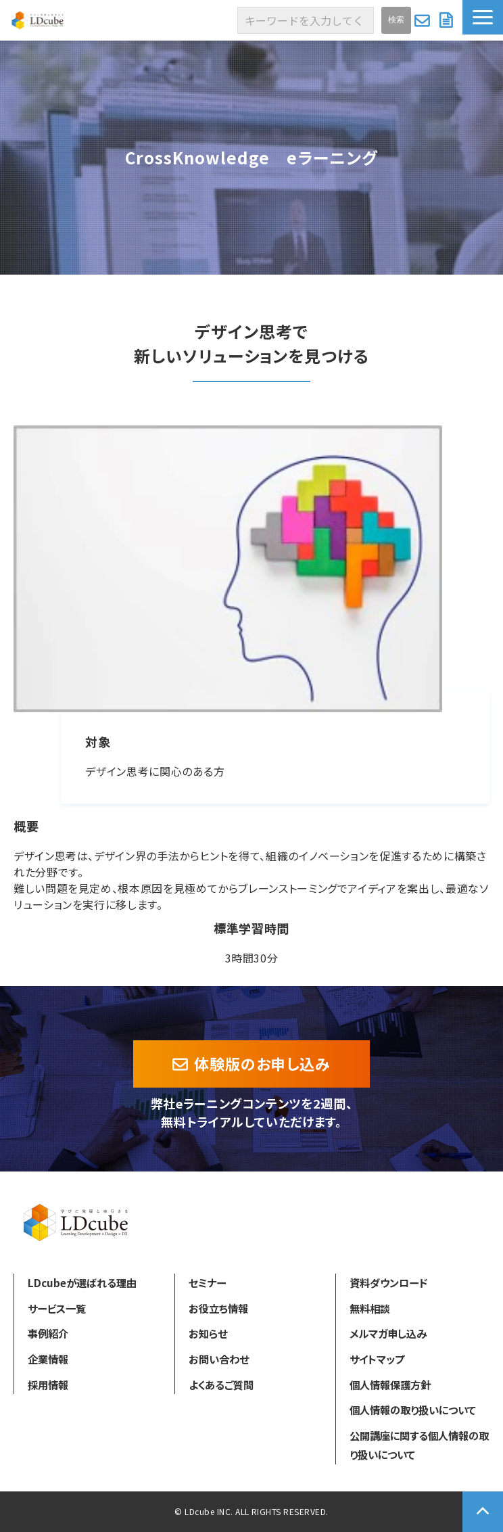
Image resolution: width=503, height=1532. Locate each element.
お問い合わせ (423, 20)
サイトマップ (377, 1358)
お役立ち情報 (218, 1308)
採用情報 (48, 1384)
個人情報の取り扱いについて (413, 1409)
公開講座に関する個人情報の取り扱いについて (419, 1445)
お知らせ (208, 1333)
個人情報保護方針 (390, 1384)
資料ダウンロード (447, 20)
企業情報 (48, 1358)
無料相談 (370, 1308)
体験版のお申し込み (262, 1063)
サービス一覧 (57, 1308)
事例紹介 (48, 1333)
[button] (482, 17)
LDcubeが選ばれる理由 (82, 1282)
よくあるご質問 (221, 1384)
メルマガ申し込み (388, 1333)
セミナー (207, 1282)
